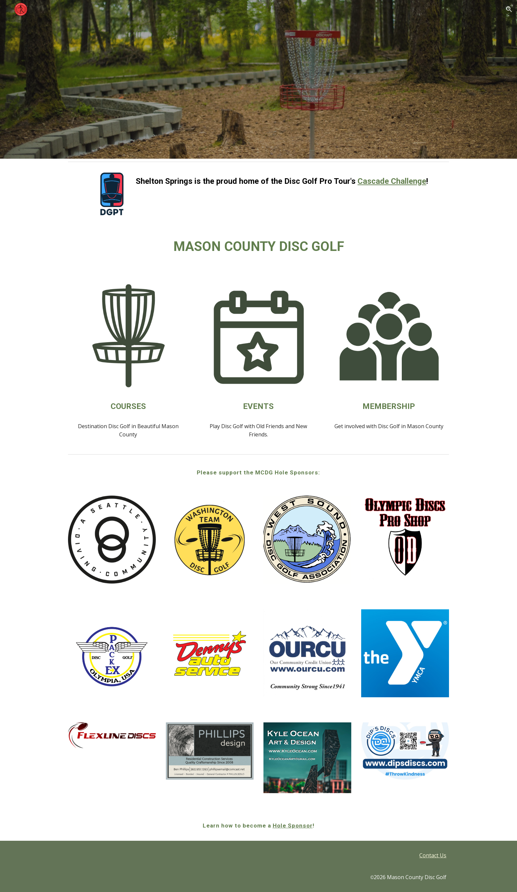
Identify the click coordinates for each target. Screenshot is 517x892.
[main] (291, 181)
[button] (509, 9)
